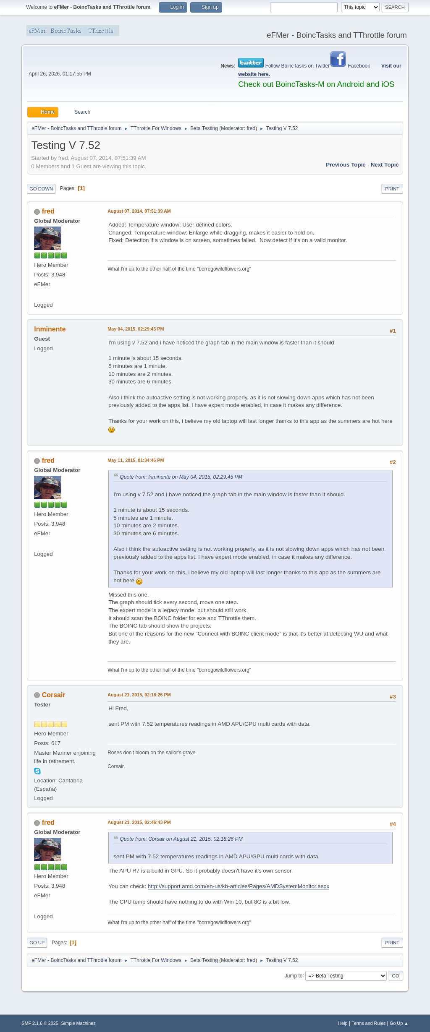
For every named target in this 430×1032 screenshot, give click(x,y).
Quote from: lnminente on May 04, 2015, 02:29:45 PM (181, 477)
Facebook (359, 66)
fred (251, 128)
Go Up (37, 942)
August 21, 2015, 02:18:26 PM (139, 694)
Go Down (41, 188)
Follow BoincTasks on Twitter (297, 66)
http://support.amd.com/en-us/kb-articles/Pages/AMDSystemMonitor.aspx (239, 886)
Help (342, 1023)
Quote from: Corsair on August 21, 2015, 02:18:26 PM (181, 839)
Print (392, 188)
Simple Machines (78, 1023)
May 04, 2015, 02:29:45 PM (136, 328)
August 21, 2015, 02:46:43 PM (139, 822)
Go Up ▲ (399, 1023)
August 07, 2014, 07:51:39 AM (139, 211)
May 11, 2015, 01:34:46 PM (136, 460)
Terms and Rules (368, 1023)
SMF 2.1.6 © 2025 (39, 1023)
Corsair (54, 694)
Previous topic (346, 165)
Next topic (385, 165)
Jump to (294, 975)
